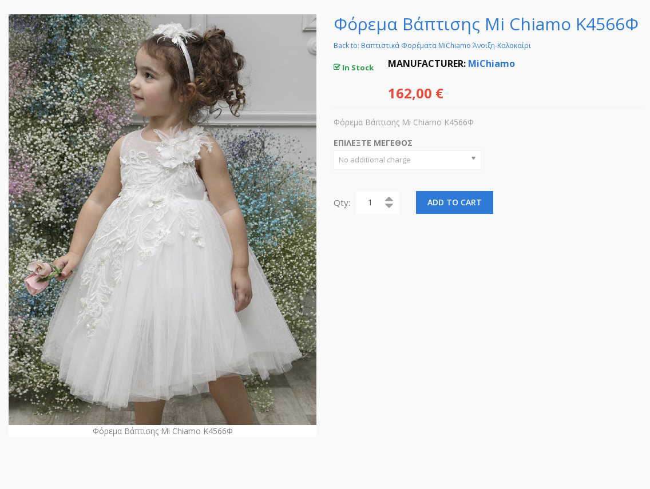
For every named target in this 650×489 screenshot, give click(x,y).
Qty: (342, 202)
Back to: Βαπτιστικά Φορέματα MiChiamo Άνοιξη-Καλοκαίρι (432, 45)
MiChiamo (491, 63)
